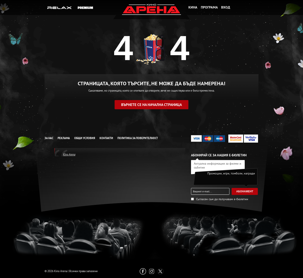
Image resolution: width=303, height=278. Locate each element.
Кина (192, 7)
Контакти (106, 138)
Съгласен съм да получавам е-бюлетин (222, 199)
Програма (209, 7)
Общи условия (84, 138)
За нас (49, 138)
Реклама (64, 138)
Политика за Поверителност (137, 138)
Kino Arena (69, 154)
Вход (225, 7)
